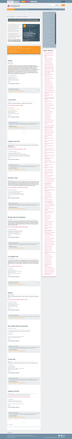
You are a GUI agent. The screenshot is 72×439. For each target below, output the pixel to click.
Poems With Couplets (48, 261)
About (11, 437)
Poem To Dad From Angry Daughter (15, 105)
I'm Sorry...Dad (13, 178)
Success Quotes (47, 236)
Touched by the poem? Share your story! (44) (17, 169)
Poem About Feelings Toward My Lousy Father (18, 187)
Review (27, 1)
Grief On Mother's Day (48, 62)
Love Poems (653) (46, 28)
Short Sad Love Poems (48, 76)
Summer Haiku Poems (48, 119)
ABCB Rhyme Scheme (48, 247)
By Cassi (9, 361)
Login (63, 1)
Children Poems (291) (46, 14)
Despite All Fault (13, 391)
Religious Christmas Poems (49, 175)
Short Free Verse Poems (48, 256)
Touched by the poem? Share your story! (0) (17, 91)
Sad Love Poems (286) (47, 32)
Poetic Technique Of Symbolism (49, 178)
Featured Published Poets (48, 53)
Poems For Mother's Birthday (49, 271)
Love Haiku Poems (47, 114)
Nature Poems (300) (46, 30)
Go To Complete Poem (13, 83)
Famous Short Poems (48, 192)
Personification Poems (48, 262)
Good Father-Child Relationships (14, 51)
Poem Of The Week (61, 9)
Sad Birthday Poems (47, 160)
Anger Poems (11, 268)
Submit (23, 1)
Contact (8, 437)
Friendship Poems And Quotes (49, 205)
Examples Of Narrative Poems (49, 268)
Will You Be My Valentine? (48, 87)
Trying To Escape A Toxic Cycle (14, 266)
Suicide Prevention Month (48, 59)
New (21, 9)
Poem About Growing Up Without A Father (17, 149)
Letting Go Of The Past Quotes (49, 241)
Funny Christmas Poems (48, 171)
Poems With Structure (48, 195)
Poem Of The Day (54, 9)
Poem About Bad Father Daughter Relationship (18, 226)
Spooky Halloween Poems (48, 64)
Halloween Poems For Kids (48, 65)
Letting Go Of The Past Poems (49, 108)
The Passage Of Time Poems (49, 235)
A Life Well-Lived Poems (48, 239)
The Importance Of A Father (49, 211)
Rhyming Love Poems (48, 223)
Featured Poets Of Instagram (49, 78)
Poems (10, 1)
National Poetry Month (47, 46)
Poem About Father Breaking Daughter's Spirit (18, 299)
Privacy (14, 437)
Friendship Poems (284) (47, 21)
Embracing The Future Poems (49, 105)
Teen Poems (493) (46, 37)
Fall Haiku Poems (47, 117)
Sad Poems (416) (46, 34)
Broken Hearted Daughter (16, 217)
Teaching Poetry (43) (46, 41)
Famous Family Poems (12, 75)
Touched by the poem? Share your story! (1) (17, 248)
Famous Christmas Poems (48, 169)
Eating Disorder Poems (48, 84)
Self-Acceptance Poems (48, 103)
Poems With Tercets (47, 259)
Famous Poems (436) (46, 19)
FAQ (15, 9)
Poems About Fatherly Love (49, 181)
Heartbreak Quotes (47, 215)
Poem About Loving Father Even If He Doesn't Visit (19, 396)
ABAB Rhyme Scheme (48, 249)
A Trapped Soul (13, 256)
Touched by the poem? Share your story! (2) (17, 382)
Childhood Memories (47, 81)
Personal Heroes (47, 218)
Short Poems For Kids (48, 129)
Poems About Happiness (48, 89)
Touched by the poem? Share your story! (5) (17, 208)
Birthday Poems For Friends (49, 132)
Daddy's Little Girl (14, 141)
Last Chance (12, 100)
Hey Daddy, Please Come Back (18, 326)
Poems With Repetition (48, 199)
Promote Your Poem (11, 9)
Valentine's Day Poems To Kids (49, 90)
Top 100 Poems (25, 9)
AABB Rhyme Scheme (48, 250)
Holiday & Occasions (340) (47, 25)
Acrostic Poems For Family (48, 148)
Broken (10, 293)
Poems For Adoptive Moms (48, 52)
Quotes (16, 1)
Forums (59, 437)
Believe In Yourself (47, 106)
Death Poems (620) (46, 16)
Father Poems (11, 107)
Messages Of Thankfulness (48, 221)
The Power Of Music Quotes (49, 238)
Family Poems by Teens (13, 151)
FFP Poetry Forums (34, 1)
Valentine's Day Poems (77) (47, 39)
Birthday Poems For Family (48, 130)
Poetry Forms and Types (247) (48, 43)
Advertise (63, 437)
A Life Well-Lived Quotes (48, 111)
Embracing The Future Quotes (49, 244)
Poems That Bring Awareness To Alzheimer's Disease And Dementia (49, 98)
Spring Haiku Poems (47, 116)
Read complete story (13, 126)
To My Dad (11, 359)
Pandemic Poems (47, 79)
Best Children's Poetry (48, 185)
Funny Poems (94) (46, 23)
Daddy (10, 60)
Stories (18, 9)
